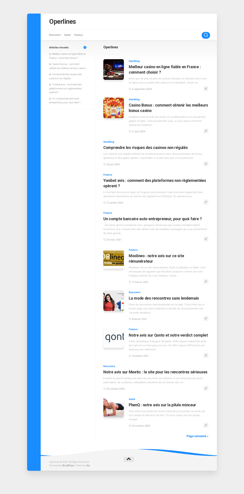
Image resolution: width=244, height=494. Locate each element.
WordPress (68, 475)
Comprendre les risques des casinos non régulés (146, 147)
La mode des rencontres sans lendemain (164, 297)
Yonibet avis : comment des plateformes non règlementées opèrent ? (65, 89)
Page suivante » (197, 445)
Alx (88, 475)
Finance (78, 35)
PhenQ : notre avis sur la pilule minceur (163, 414)
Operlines (64, 22)
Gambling (134, 61)
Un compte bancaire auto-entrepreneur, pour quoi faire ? (152, 218)
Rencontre (55, 35)
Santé (67, 35)
